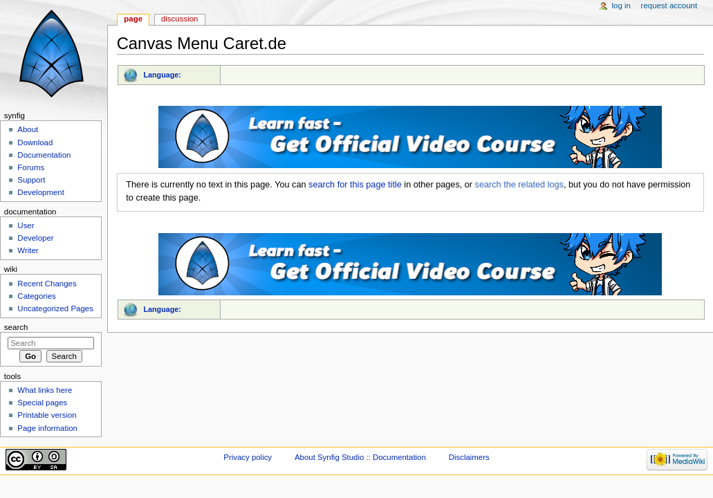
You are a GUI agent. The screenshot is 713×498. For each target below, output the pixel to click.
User (25, 225)
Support (31, 180)
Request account (669, 5)
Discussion (179, 19)
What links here (44, 390)
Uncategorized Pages (55, 308)
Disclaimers (469, 457)
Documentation (44, 155)
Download (35, 142)
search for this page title (355, 185)
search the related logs (519, 185)
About (27, 129)
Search (16, 327)
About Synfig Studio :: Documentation (360, 457)
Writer (27, 250)
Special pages (42, 402)
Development (40, 192)
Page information (47, 428)
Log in (621, 5)
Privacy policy (247, 457)
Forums (30, 167)
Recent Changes (46, 283)
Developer (35, 238)
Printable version (46, 415)
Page (133, 19)
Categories (36, 296)
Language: (162, 75)
